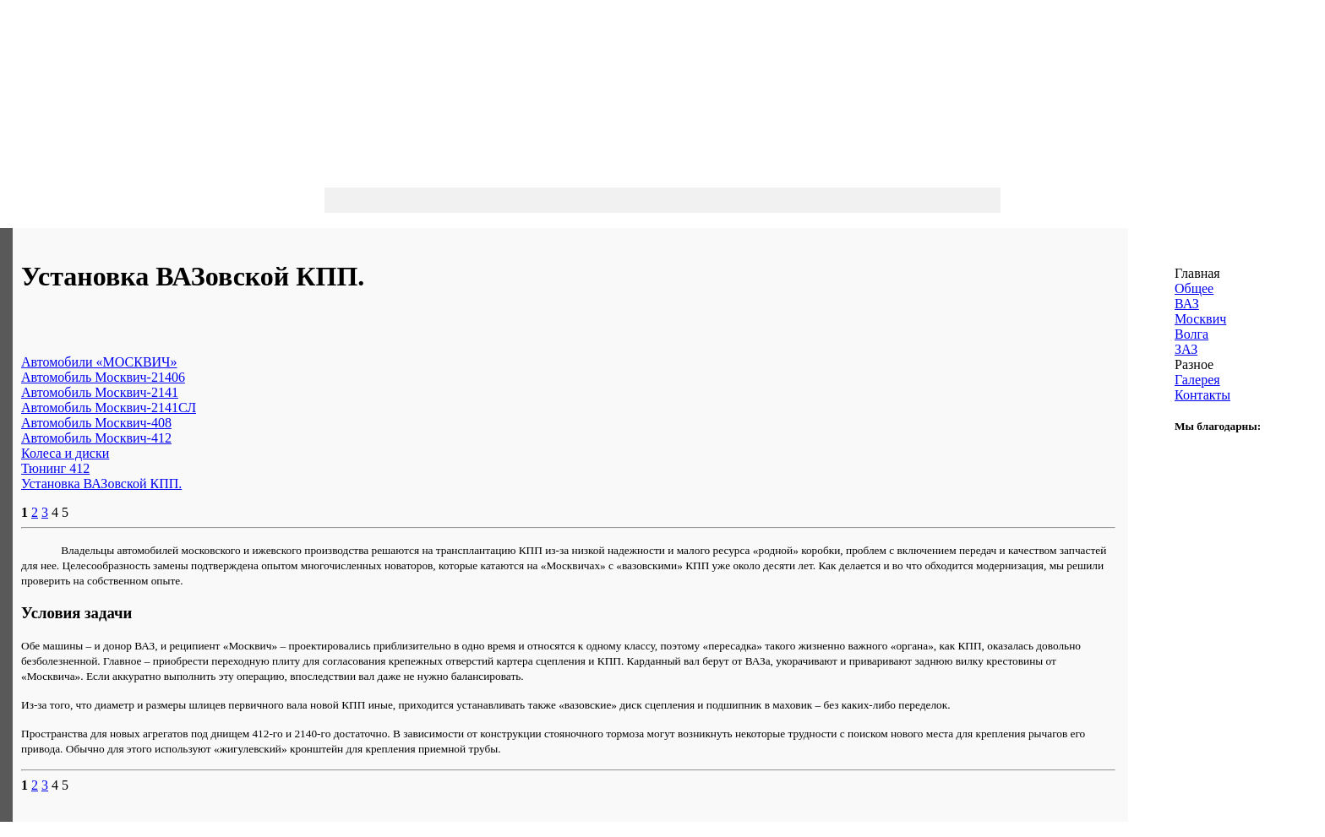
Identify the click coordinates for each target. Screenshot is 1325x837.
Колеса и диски (65, 453)
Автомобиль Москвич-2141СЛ (108, 407)
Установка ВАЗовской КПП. (101, 483)
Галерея (1197, 379)
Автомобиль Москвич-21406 (103, 377)
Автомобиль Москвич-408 (96, 423)
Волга (1191, 334)
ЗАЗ (1186, 349)
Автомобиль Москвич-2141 (99, 392)
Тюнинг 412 (55, 468)
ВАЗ (1187, 303)
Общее (1194, 288)
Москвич (1200, 319)
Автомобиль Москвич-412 (96, 438)
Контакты (1202, 395)
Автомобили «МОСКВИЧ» (99, 362)
